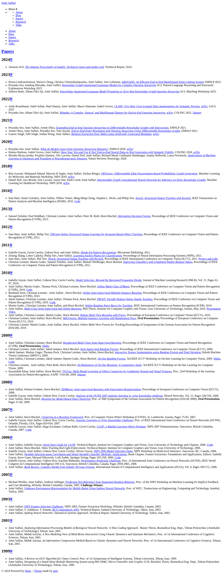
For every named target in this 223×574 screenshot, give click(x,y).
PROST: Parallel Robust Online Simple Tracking (124, 299)
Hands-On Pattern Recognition (98, 252)
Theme (38, 570)
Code (77, 201)
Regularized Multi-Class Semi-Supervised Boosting (92, 342)
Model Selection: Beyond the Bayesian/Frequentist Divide (108, 280)
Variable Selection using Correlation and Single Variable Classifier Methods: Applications (75, 454)
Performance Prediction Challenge (101, 460)
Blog (18, 15)
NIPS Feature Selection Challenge (43, 506)
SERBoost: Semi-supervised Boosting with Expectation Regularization (101, 389)
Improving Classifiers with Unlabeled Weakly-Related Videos (157, 261)
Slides (45, 345)
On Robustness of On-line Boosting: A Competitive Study (109, 364)
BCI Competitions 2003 (65, 509)
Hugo (28, 570)
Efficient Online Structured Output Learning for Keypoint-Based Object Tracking (96, 234)
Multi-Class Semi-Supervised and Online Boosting (52, 308)
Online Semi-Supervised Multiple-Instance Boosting (112, 292)
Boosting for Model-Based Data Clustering (65, 398)
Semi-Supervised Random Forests (99, 349)
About (19, 12)
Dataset (197, 112)
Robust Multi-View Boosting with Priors (103, 315)
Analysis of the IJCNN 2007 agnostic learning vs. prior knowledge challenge (119, 395)
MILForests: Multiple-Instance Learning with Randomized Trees (99, 318)
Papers (19, 18)
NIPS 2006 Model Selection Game (113, 451)
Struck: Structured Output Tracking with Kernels (75, 258)
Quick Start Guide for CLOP (59, 444)
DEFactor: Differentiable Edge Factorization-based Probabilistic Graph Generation (149, 173)
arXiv (204, 106)
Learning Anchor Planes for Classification (97, 255)
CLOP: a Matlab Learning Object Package (121, 426)
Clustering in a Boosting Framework (62, 417)
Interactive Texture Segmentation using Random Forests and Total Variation (158, 352)
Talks (19, 24)
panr (55, 570)
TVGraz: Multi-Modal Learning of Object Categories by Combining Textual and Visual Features (117, 371)
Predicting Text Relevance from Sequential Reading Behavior (100, 481)
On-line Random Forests (112, 358)
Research (21, 21)
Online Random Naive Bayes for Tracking (108, 305)
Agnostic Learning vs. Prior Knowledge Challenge (104, 420)
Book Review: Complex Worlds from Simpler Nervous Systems (59, 466)
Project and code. (208, 258)
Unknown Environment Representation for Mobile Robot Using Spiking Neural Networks (74, 488)
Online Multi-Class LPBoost (113, 286)
